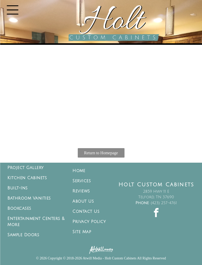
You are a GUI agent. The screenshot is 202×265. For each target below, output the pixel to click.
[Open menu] (12, 10)
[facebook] (156, 213)
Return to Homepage (101, 153)
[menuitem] (36, 168)
